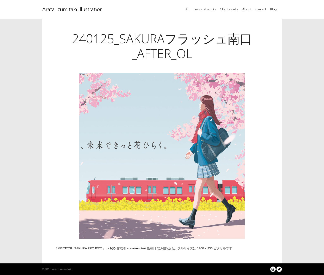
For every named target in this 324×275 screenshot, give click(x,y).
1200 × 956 (205, 248)
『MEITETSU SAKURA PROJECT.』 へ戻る (85, 248)
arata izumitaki (61, 269)
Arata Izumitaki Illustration (62, 9)
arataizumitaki (136, 248)
